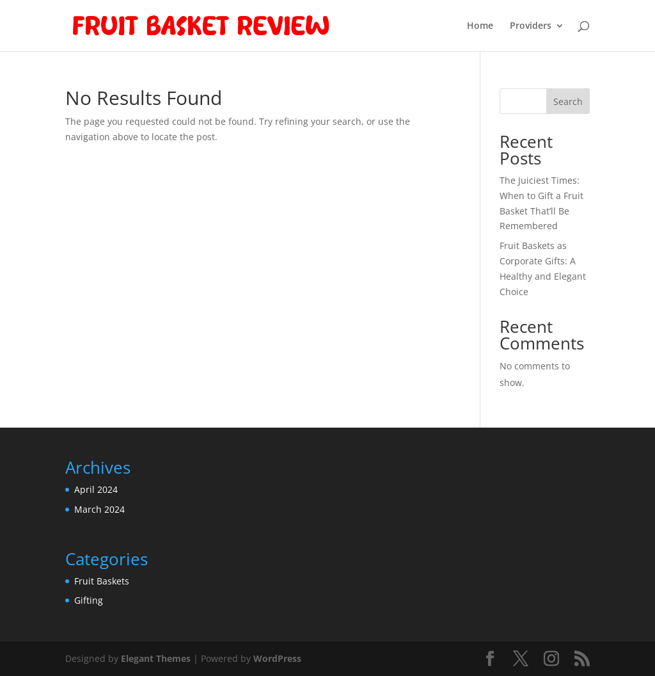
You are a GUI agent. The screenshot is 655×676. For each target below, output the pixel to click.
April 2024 (96, 489)
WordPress (277, 658)
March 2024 (99, 509)
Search (568, 101)
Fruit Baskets (101, 581)
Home (480, 26)
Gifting (88, 600)
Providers (530, 26)
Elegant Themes (156, 658)
